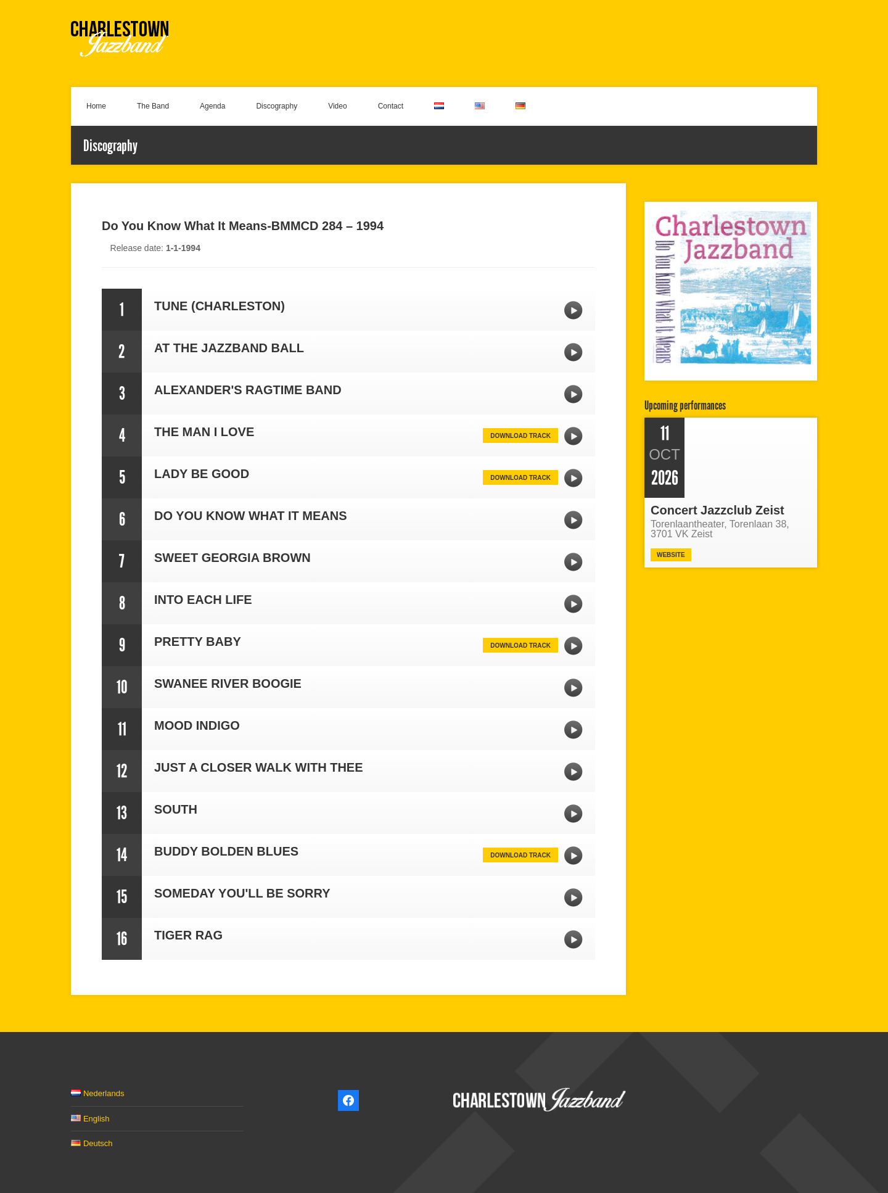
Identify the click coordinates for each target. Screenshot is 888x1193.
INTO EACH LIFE (573, 604)
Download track (520, 435)
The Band (153, 106)
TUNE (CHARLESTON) (573, 310)
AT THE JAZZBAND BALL (573, 352)
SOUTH (573, 813)
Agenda (212, 106)
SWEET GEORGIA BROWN (573, 562)
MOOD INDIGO (573, 729)
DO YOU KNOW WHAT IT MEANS (573, 520)
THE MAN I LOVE (573, 436)
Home (96, 106)
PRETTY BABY (573, 646)
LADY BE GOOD (573, 478)
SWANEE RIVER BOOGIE (573, 688)
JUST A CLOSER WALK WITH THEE (573, 771)
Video (337, 106)
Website (671, 554)
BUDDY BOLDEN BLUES (573, 855)
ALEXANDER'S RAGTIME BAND (573, 394)
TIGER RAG (573, 939)
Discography (276, 106)
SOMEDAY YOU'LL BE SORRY (573, 897)
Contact (390, 106)
